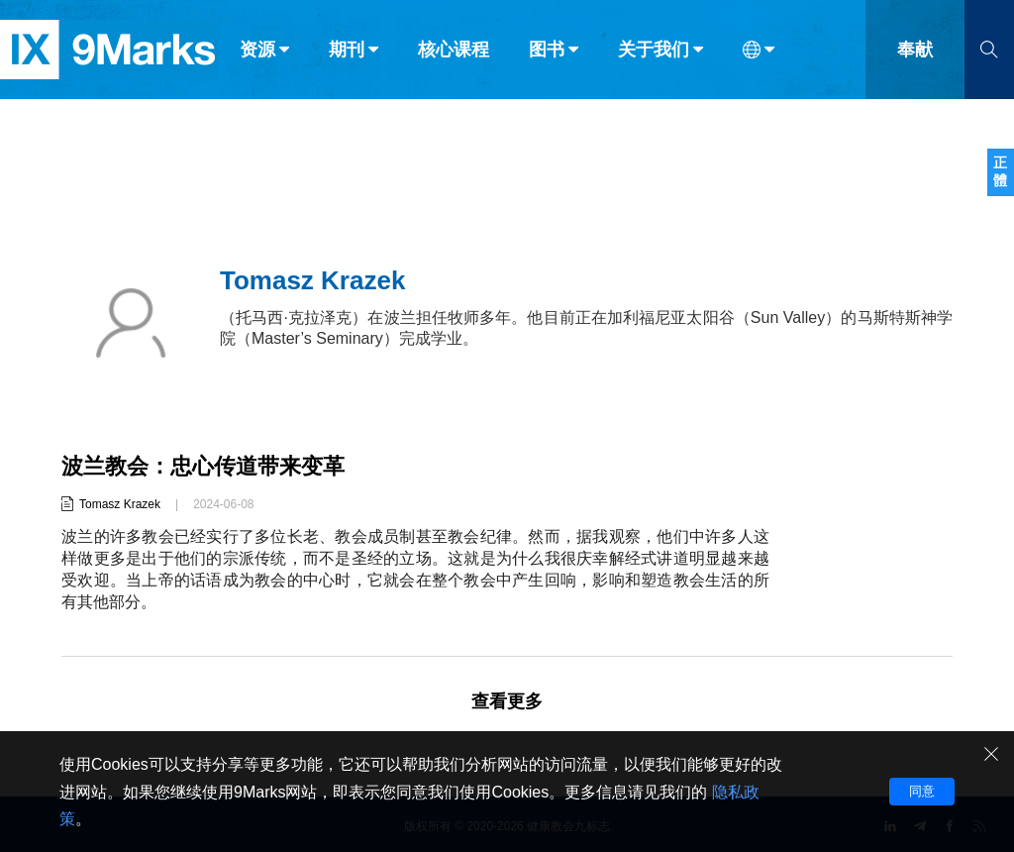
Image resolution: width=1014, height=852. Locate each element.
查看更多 (507, 701)
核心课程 (453, 57)
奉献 (915, 57)
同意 (922, 791)
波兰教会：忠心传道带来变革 (203, 466)
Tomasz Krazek (119, 504)
